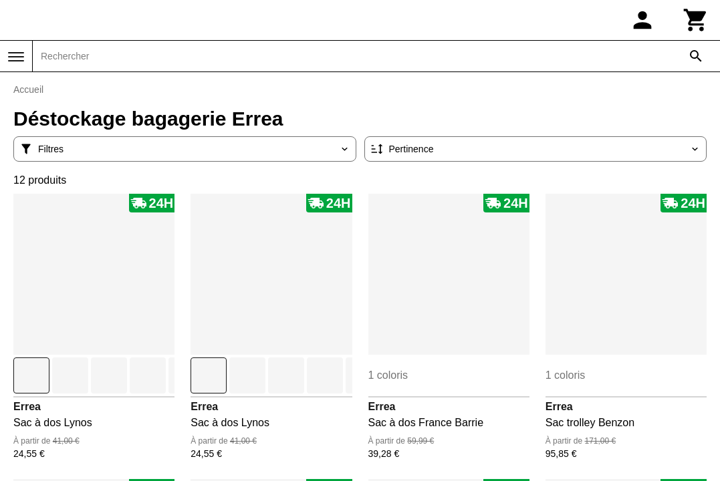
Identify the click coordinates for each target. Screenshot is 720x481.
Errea (27, 406)
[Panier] (696, 20)
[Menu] (16, 57)
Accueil (28, 89)
